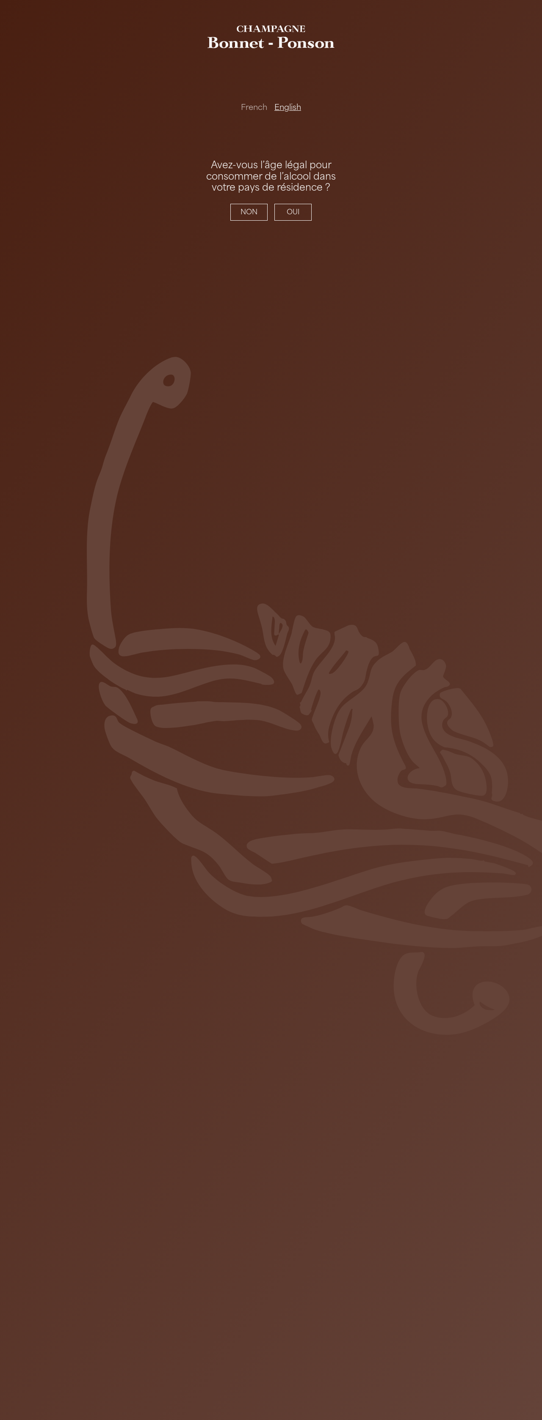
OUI (293, 212)
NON (249, 212)
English (287, 107)
